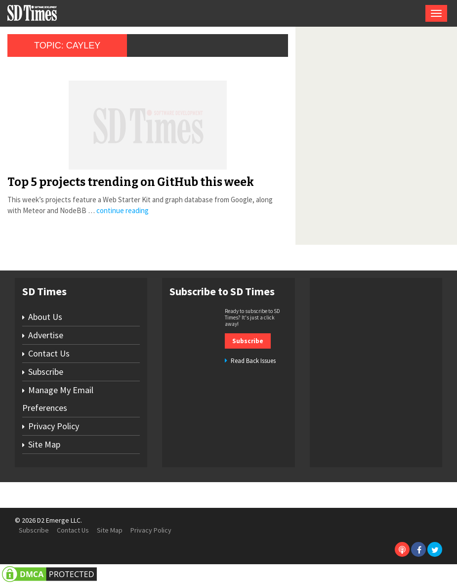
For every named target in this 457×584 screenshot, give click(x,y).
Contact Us (49, 353)
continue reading (122, 210)
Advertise (45, 335)
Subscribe (45, 371)
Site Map (44, 444)
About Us (45, 316)
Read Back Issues (253, 361)
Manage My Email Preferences (57, 398)
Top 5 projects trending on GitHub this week (130, 182)
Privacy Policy (53, 426)
